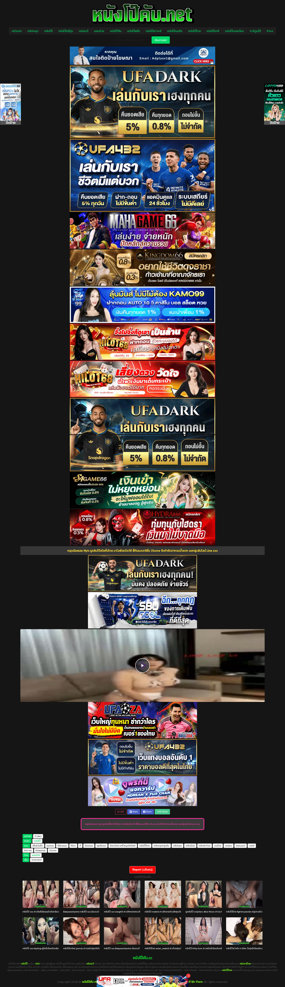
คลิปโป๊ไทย (144, 845)
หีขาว (73, 845)
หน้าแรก (17, 31)
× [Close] (188, 975)
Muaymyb (40, 850)
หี (80, 845)
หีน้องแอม (62, 845)
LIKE (120, 811)
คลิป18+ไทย (204, 845)
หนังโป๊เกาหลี (153, 31)
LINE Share (162, 811)
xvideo (228, 845)
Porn (270, 31)
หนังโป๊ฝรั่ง (133, 31)
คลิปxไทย (190, 845)
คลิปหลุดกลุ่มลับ (161, 845)
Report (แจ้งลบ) (143, 869)
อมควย (50, 845)
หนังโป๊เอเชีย (174, 31)
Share (134, 811)
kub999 (36, 855)
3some (53, 850)
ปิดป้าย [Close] (10, 123)
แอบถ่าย (99, 31)
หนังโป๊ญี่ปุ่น (66, 31)
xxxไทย (217, 845)
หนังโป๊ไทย (194, 31)
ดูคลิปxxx (101, 845)
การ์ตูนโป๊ (255, 31)
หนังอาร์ (83, 31)
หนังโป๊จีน (115, 31)
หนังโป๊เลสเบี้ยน (234, 31)
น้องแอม (89, 845)
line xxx (28, 850)
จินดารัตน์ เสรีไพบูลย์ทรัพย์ (122, 845)
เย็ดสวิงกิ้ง (38, 845)
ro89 (251, 845)
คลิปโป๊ (48, 31)
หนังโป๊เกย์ (213, 31)
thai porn (240, 845)
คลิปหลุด (33, 31)
